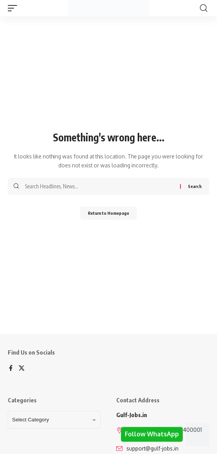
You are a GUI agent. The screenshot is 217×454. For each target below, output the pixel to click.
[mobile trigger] (14, 8)
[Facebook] (11, 368)
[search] (203, 8)
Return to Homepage (108, 213)
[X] (22, 368)
